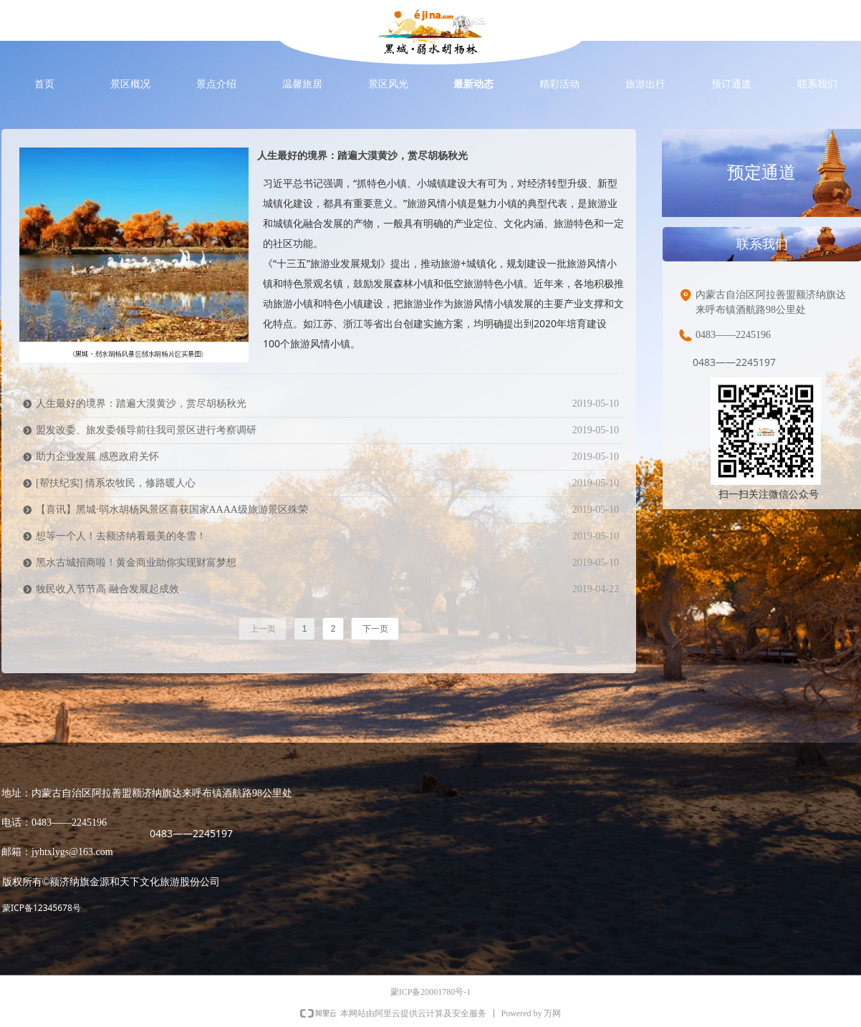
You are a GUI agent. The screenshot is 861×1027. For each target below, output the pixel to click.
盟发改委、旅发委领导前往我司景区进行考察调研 (146, 430)
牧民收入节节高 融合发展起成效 (107, 589)
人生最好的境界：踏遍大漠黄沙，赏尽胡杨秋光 (362, 155)
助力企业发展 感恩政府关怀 (97, 456)
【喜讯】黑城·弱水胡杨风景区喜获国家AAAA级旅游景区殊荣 (172, 509)
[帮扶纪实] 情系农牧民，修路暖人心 (116, 483)
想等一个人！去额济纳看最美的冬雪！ (121, 536)
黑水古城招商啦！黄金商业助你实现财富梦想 (136, 562)
